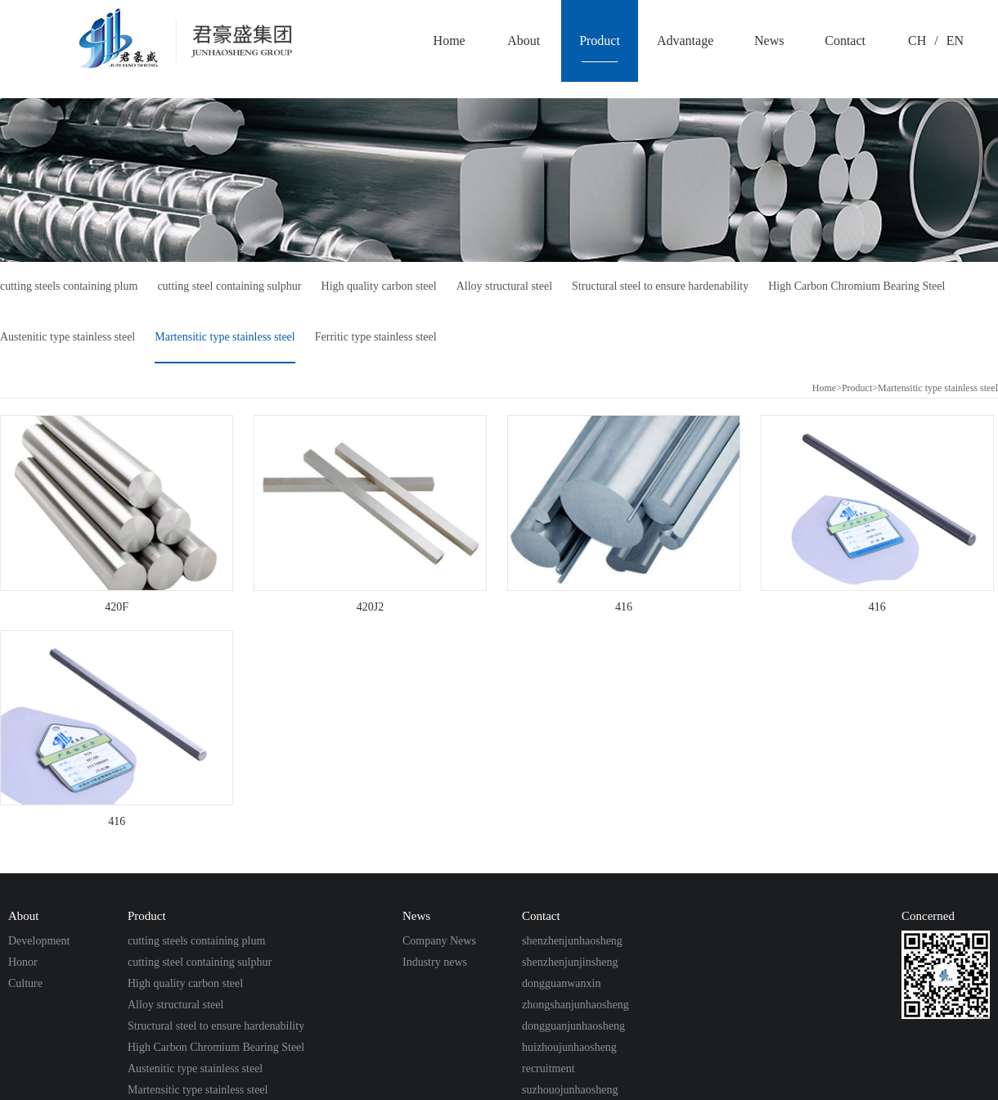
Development (39, 941)
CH (917, 40)
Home (824, 388)
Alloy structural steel (504, 286)
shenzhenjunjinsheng (570, 962)
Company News (439, 941)
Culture (25, 983)
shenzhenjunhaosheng (572, 941)
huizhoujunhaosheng (569, 1047)
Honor (23, 962)
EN (955, 40)
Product (857, 388)
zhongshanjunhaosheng (575, 1005)
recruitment (548, 1068)
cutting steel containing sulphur (229, 286)
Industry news (434, 962)
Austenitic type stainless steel (67, 337)
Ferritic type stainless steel (376, 337)
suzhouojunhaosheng (570, 1090)
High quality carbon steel (379, 286)
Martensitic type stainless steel (224, 337)
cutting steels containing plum (68, 286)
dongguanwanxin (561, 983)
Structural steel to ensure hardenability (660, 286)
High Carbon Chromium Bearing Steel (856, 286)
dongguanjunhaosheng (573, 1026)
